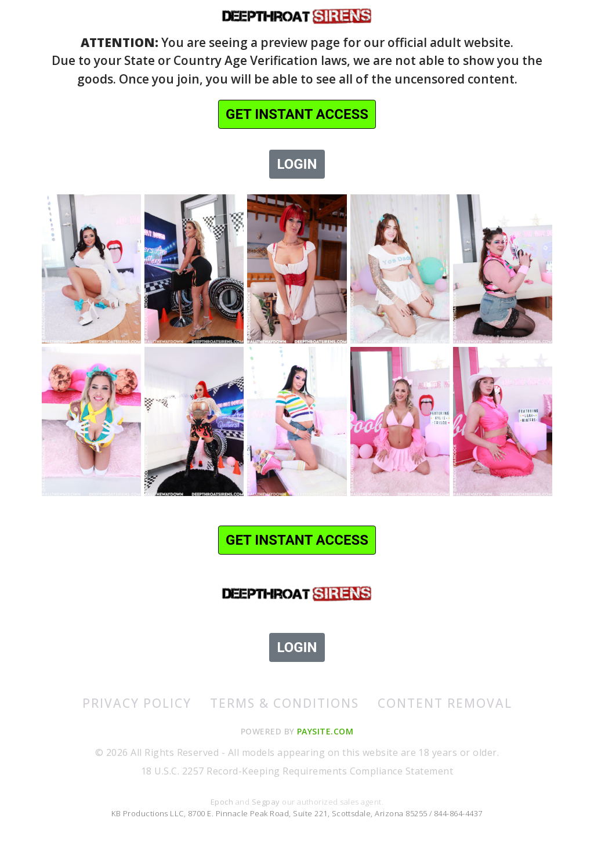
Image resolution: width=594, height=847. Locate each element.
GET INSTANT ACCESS (297, 114)
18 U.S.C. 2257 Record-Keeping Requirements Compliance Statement (297, 771)
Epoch (223, 802)
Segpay (267, 802)
